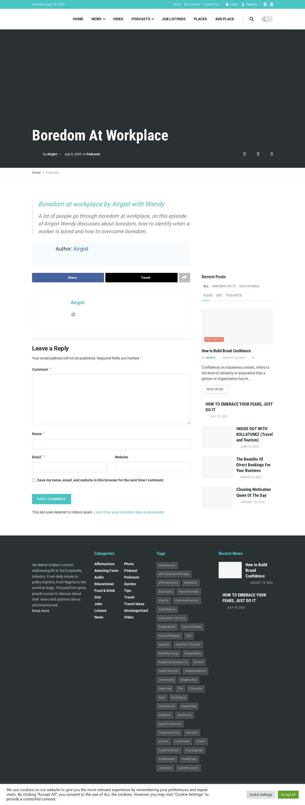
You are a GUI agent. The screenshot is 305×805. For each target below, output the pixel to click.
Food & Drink (104, 591)
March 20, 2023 (251, 477)
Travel (129, 597)
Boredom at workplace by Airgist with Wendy (101, 204)
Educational (249, 286)
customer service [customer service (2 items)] (172, 618)
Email (38, 457)
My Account (192, 4)
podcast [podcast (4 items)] (165, 715)
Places (200, 19)
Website (121, 457)
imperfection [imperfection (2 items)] (168, 671)
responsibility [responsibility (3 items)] (169, 733)
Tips (127, 591)
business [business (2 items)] (165, 592)
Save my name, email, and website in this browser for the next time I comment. (100, 480)
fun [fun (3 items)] (189, 636)
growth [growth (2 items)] (164, 644)
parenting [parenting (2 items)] (189, 706)
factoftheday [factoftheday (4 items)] (191, 627)
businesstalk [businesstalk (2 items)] (189, 592)
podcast (130, 571)
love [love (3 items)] (162, 697)
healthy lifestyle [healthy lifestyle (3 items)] (188, 644)
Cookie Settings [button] (260, 795)
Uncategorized (136, 611)
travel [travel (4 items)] (201, 741)
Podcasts (140, 19)
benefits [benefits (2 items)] (191, 583)
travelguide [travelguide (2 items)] (194, 750)
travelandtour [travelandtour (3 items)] (169, 750)
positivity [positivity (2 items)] (185, 715)
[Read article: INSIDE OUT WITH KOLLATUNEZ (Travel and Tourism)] (217, 437)
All (206, 286)
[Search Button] (251, 19)
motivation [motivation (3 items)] (167, 706)
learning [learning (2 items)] (165, 688)
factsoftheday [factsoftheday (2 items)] (169, 636)
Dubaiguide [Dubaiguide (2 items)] (167, 627)
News (96, 19)
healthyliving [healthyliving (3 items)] (168, 653)
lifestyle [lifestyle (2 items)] (196, 688)
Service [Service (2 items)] (192, 733)
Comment (41, 369)
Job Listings (174, 19)
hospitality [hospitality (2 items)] (193, 653)
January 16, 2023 (252, 502)
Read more (217, 389)
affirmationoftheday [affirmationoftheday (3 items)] (174, 574)
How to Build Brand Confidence (226, 350)
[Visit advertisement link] (237, 226)
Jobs (98, 604)
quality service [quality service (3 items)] (170, 724)
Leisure (100, 611)
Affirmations (104, 564)
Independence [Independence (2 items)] (195, 671)
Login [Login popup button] (231, 4)
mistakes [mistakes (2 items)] (179, 697)
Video (118, 19)
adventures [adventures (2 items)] (167, 565)
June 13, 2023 (249, 447)
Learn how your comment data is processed (129, 512)
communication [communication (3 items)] (187, 600)
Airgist (52, 154)
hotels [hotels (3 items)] (199, 662)
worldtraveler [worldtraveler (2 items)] (188, 768)
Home (78, 19)
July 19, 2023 (218, 416)
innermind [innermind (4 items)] (166, 680)
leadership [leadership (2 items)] (189, 680)
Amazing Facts (224, 286)
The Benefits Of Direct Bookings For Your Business (253, 465)
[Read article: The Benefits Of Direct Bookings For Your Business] (217, 468)
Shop (177, 4)
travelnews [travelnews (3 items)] (167, 759)
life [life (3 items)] (180, 688)
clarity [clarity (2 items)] (164, 600)
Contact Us (211, 4)
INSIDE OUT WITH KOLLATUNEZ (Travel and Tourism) (254, 434)
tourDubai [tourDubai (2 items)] (182, 741)
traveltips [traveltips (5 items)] (189, 759)
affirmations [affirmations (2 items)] (168, 583)
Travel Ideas (134, 604)
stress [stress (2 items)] (164, 741)
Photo (129, 564)
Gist (219, 295)
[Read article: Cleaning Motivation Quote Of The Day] (217, 498)
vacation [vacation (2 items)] (165, 768)
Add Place (224, 19)
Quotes (130, 584)
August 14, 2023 (233, 357)
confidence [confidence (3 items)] (167, 609)
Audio (208, 295)
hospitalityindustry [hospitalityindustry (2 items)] (173, 662)
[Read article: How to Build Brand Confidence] (237, 326)
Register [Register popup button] (249, 4)
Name (38, 434)
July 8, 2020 (73, 154)
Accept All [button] (288, 795)
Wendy (211, 357)
